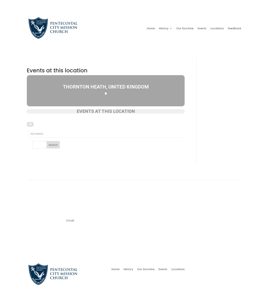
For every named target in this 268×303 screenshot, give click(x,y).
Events (202, 28)
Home (151, 28)
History (163, 28)
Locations (217, 28)
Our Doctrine (185, 28)
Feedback (234, 28)
